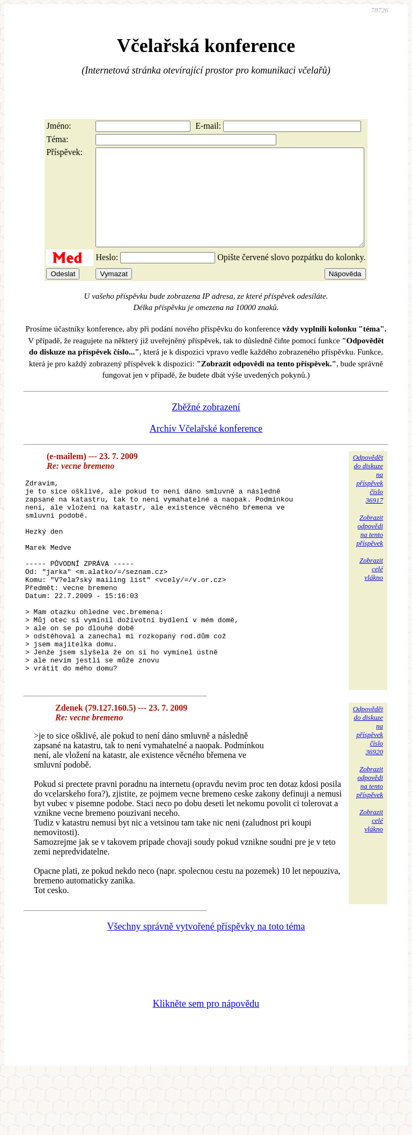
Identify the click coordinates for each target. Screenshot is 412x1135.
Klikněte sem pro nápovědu (206, 1063)
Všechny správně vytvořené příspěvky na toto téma (206, 986)
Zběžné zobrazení (206, 426)
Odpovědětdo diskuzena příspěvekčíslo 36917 (368, 498)
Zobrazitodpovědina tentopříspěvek (369, 549)
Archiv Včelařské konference (206, 448)
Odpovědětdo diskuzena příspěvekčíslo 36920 (368, 789)
